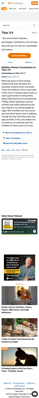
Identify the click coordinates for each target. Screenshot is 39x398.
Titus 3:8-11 (12, 77)
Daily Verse (22, 8)
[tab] (19, 132)
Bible (3, 150)
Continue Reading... (19, 55)
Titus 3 (18, 150)
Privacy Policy (19, 383)
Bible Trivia (12, 8)
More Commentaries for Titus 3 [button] (17, 133)
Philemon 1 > (29, 62)
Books (8, 150)
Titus (13, 150)
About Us (7, 383)
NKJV (34, 33)
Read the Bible (33, 8)
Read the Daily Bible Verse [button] (15, 143)
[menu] (3, 3)
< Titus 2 (9, 62)
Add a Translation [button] (11, 138)
